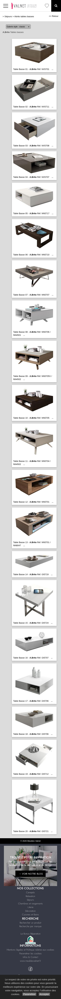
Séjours (8, 16)
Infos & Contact (30, 957)
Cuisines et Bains (30, 914)
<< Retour (53, 16)
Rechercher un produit (30, 923)
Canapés (30, 892)
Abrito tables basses (24, 16)
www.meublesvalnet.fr (30, 961)
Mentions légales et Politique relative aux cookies (30, 950)
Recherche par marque (30, 926)
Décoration (30, 911)
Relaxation (30, 896)
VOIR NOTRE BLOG (32, 874)
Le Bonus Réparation (30, 933)
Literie (30, 907)
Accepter (44, 994)
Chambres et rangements (30, 903)
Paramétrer (29, 994)
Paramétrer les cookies (30, 953)
